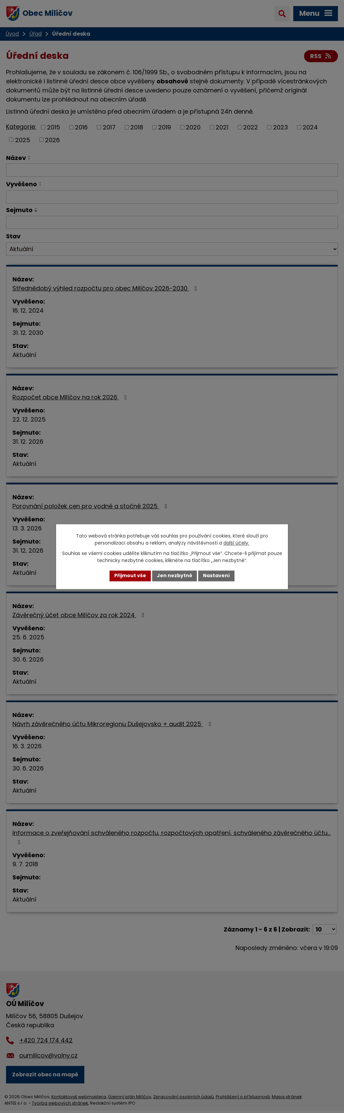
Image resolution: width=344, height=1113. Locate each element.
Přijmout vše (130, 575)
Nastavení (216, 575)
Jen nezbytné (174, 575)
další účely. (236, 543)
